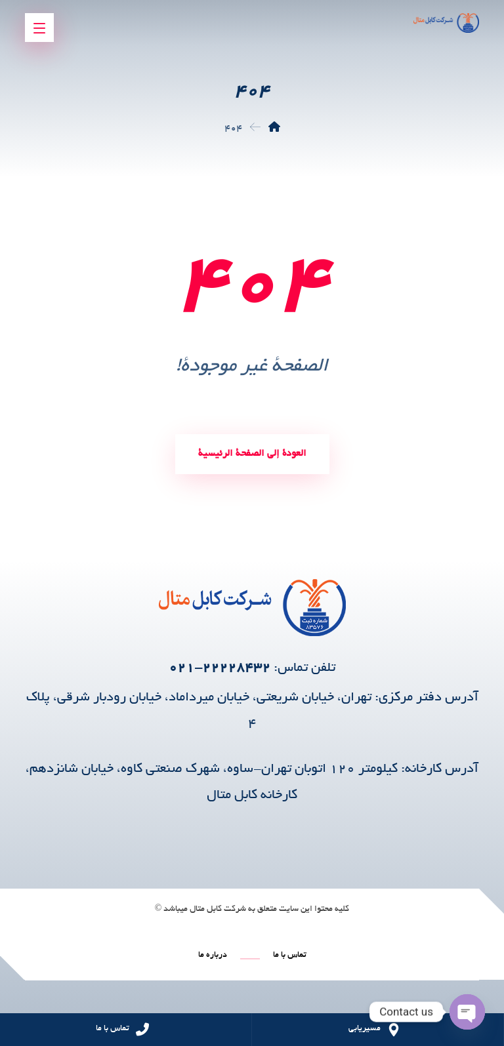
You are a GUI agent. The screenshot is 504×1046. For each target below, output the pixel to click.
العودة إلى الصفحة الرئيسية (252, 454)
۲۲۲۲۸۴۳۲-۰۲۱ (219, 668)
